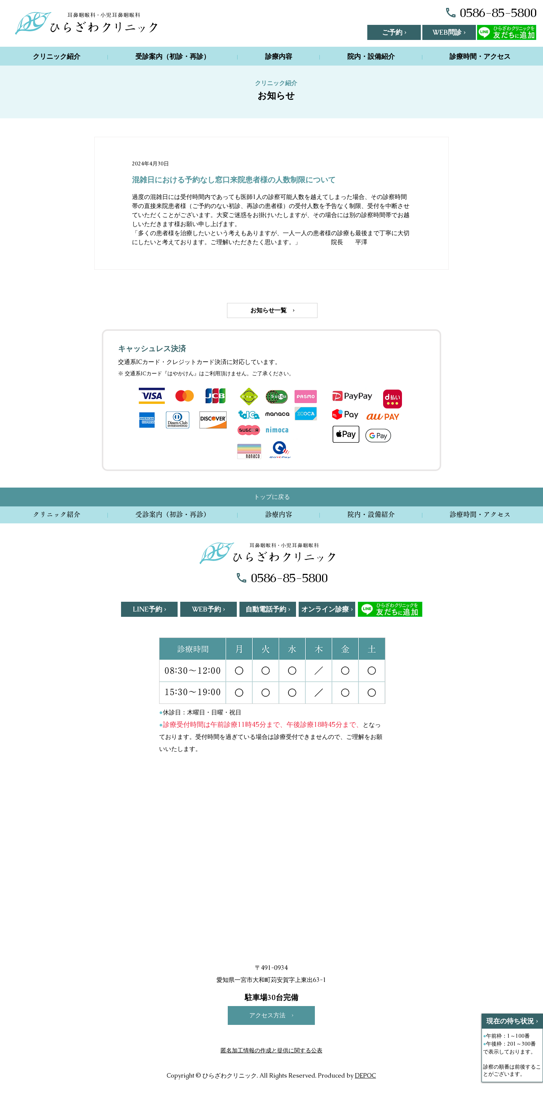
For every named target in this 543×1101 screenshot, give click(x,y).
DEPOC (365, 1076)
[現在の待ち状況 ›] (512, 1021)
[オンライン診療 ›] (327, 609)
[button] (394, 32)
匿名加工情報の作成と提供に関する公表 (271, 1050)
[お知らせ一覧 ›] (272, 310)
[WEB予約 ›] (208, 609)
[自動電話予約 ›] (267, 609)
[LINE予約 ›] (149, 609)
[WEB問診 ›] (449, 32)
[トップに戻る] (272, 497)
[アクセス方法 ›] (271, 1015)
